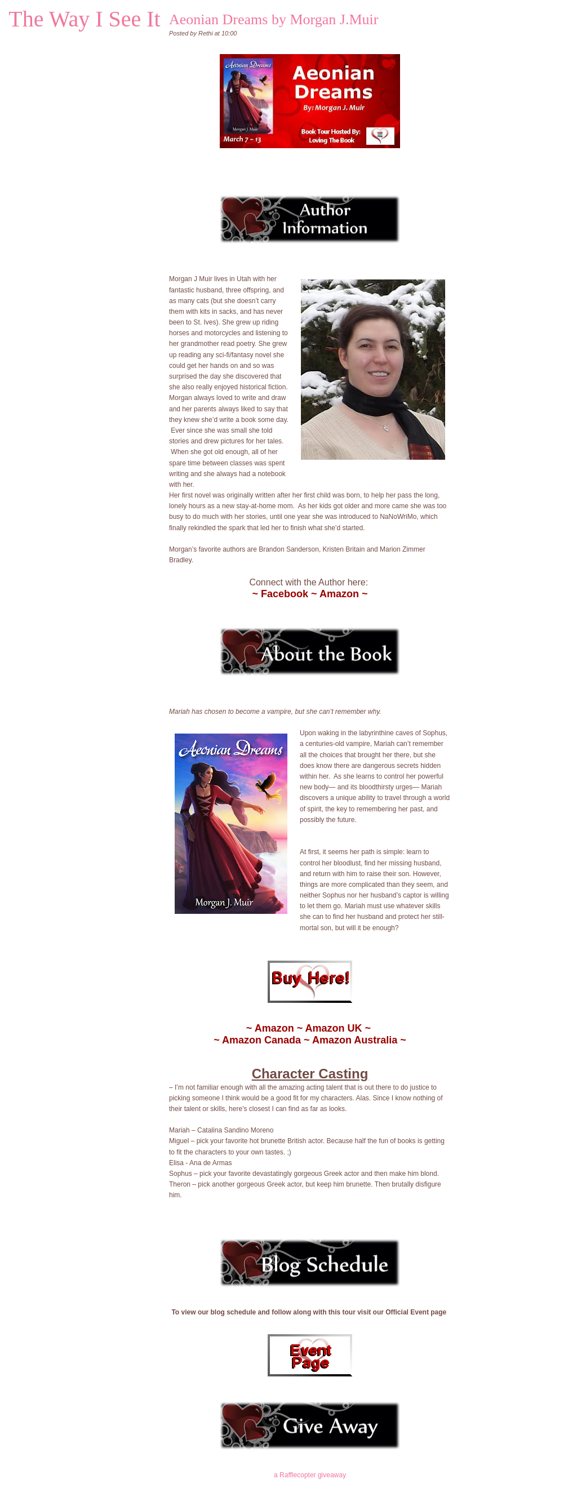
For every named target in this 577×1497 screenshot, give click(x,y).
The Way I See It (84, 19)
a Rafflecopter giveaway (310, 1475)
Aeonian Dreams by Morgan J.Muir (273, 19)
